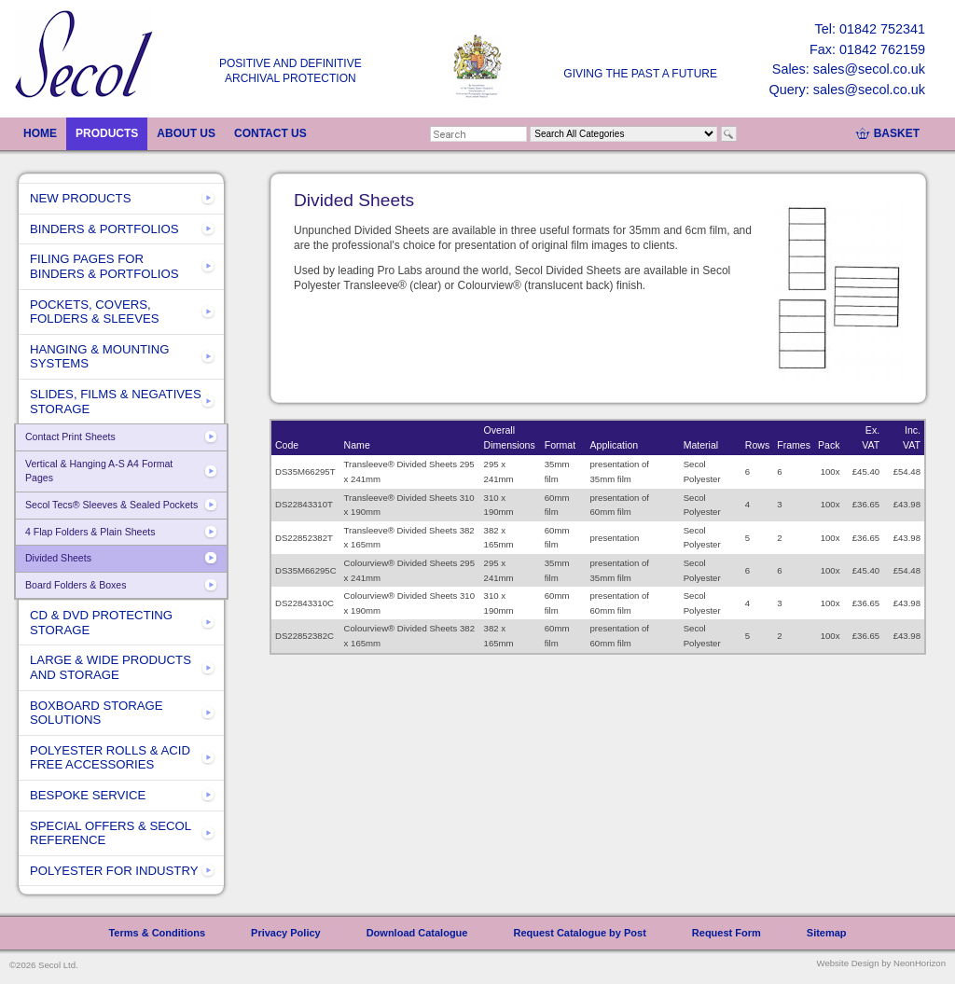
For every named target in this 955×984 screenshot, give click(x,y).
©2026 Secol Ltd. (43, 965)
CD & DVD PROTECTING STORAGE (101, 622)
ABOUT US (186, 133)
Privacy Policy (286, 932)
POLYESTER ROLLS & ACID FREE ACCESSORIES (110, 757)
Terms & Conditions (156, 932)
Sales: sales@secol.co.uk (848, 69)
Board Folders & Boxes (75, 584)
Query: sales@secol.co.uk (847, 89)
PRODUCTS (107, 133)
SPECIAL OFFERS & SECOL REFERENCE (110, 833)
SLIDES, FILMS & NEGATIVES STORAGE (115, 401)
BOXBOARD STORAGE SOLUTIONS (96, 713)
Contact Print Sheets (70, 436)
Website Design (848, 963)
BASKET (897, 133)
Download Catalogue (417, 932)
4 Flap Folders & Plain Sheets (90, 531)
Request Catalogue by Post (579, 932)
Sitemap (827, 932)
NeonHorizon (919, 963)
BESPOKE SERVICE (87, 795)
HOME (40, 133)
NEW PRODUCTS (80, 198)
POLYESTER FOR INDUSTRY (114, 871)
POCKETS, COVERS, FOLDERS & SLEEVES (94, 312)
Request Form (726, 932)
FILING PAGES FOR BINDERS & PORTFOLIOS (104, 266)
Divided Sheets (58, 557)
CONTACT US (270, 133)
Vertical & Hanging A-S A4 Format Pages (99, 471)
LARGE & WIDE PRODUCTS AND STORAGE (110, 667)
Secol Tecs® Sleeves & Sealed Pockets (111, 504)
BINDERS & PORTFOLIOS (104, 229)
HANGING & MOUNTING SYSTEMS (99, 356)
